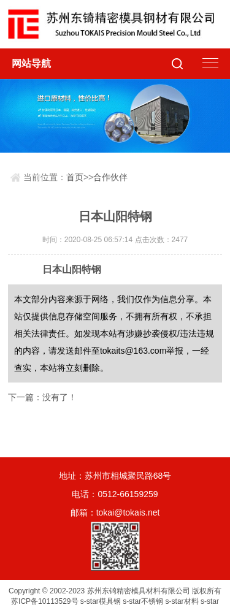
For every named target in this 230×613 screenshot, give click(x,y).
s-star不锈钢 (143, 601)
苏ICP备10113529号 (44, 601)
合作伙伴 (110, 177)
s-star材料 (182, 601)
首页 (74, 177)
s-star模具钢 (100, 601)
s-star (210, 601)
